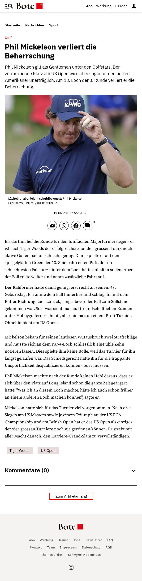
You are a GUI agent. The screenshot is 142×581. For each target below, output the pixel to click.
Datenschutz (91, 547)
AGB (109, 547)
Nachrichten (34, 25)
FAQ (110, 540)
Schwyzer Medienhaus (84, 555)
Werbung (103, 6)
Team (51, 547)
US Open (48, 450)
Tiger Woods (19, 450)
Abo (89, 6)
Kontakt (36, 547)
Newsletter (94, 540)
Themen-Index (52, 555)
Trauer (63, 540)
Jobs (76, 540)
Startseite (12, 25)
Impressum (68, 547)
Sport (53, 25)
